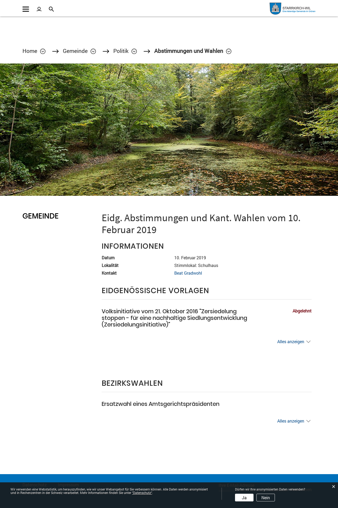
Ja (244, 497)
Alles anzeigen (290, 341)
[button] (79, 51)
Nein (265, 497)
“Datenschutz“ (142, 493)
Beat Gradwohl (188, 273)
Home (29, 51)
